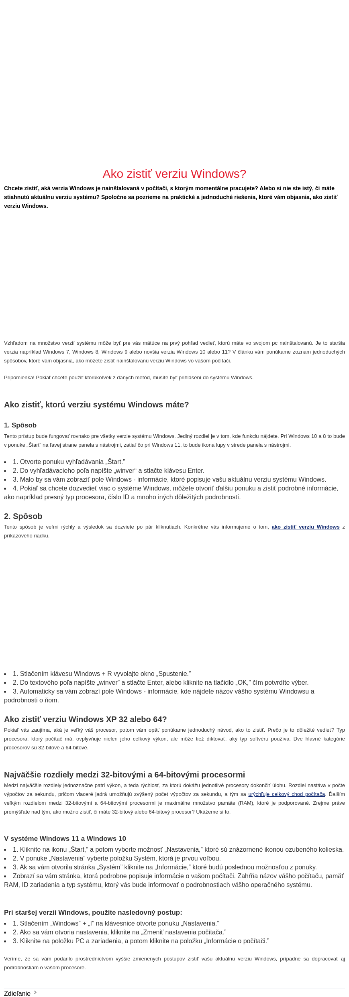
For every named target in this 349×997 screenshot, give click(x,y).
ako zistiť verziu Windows (306, 527)
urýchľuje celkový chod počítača (286, 794)
